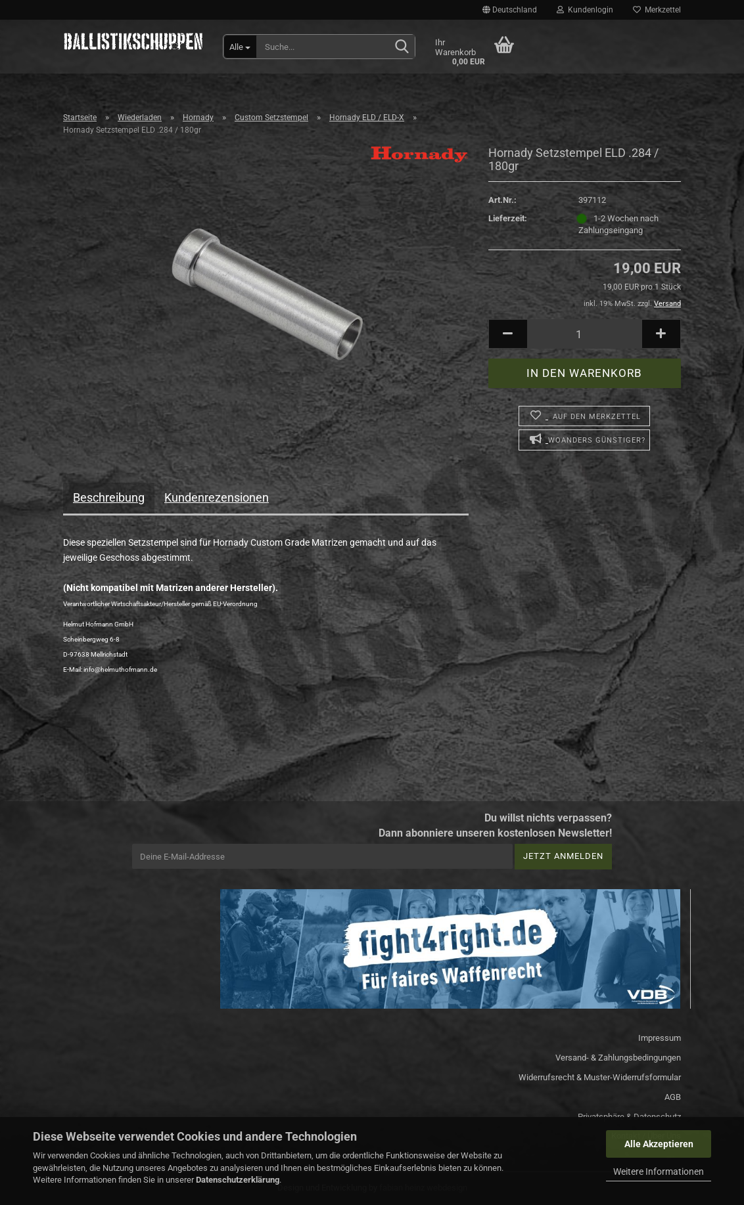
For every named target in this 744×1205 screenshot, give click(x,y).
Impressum (659, 1038)
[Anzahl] (584, 334)
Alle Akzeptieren (658, 1144)
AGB (672, 1097)
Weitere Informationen (658, 1171)
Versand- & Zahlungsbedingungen (618, 1058)
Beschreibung (109, 497)
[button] (510, 10)
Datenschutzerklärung (237, 1180)
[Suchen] (402, 47)
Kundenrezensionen (216, 497)
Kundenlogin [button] (585, 9)
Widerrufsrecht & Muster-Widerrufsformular (600, 1077)
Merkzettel (657, 9)
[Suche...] (240, 46)
